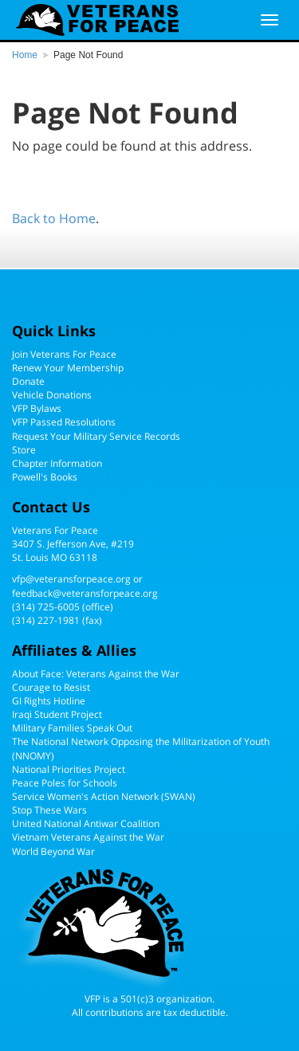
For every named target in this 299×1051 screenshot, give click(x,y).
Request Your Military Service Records (96, 436)
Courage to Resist (51, 687)
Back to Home (54, 218)
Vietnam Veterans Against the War (88, 837)
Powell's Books (44, 477)
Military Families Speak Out (72, 728)
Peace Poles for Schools (64, 783)
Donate (28, 381)
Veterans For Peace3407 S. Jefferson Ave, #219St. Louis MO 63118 (73, 544)
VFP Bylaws (36, 408)
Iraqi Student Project (57, 714)
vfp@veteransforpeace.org (71, 579)
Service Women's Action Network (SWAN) (103, 796)
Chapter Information (57, 463)
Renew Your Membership (68, 368)
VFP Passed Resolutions (64, 422)
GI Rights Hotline (48, 701)
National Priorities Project (68, 769)
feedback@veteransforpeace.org (85, 593)
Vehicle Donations (52, 395)
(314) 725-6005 (46, 607)
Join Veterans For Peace (64, 354)
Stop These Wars (49, 810)
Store (24, 450)
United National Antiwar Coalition (85, 823)
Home (24, 55)
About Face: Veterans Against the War (95, 673)
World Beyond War (53, 851)
